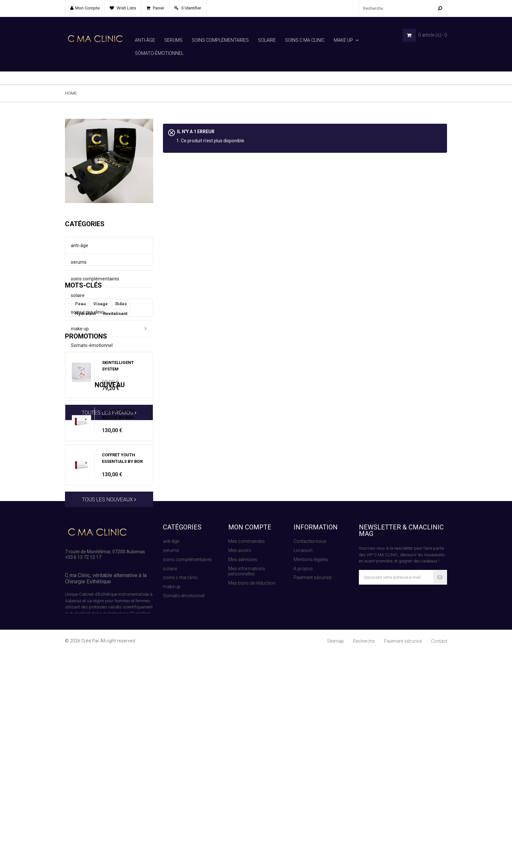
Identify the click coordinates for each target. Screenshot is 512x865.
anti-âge (145, 40)
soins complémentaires (220, 40)
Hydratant (85, 394)
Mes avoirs (239, 760)
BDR (129, 403)
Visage (100, 384)
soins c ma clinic (305, 40)
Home (71, 80)
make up (343, 40)
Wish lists (126, 8)
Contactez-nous (310, 751)
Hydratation (107, 413)
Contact (439, 854)
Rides (121, 384)
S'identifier (190, 8)
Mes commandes (246, 751)
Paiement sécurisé (312, 787)
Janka (81, 413)
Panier (158, 8)
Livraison (303, 760)
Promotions (86, 446)
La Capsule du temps (96, 403)
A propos (303, 778)
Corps (133, 413)
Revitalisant (115, 394)
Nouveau (80, 549)
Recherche (364, 854)
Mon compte (249, 737)
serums (173, 40)
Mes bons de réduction (251, 792)
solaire (267, 40)
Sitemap (335, 854)
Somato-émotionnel (159, 53)
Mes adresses (242, 769)
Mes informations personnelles (246, 781)
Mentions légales (311, 769)
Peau (80, 384)
